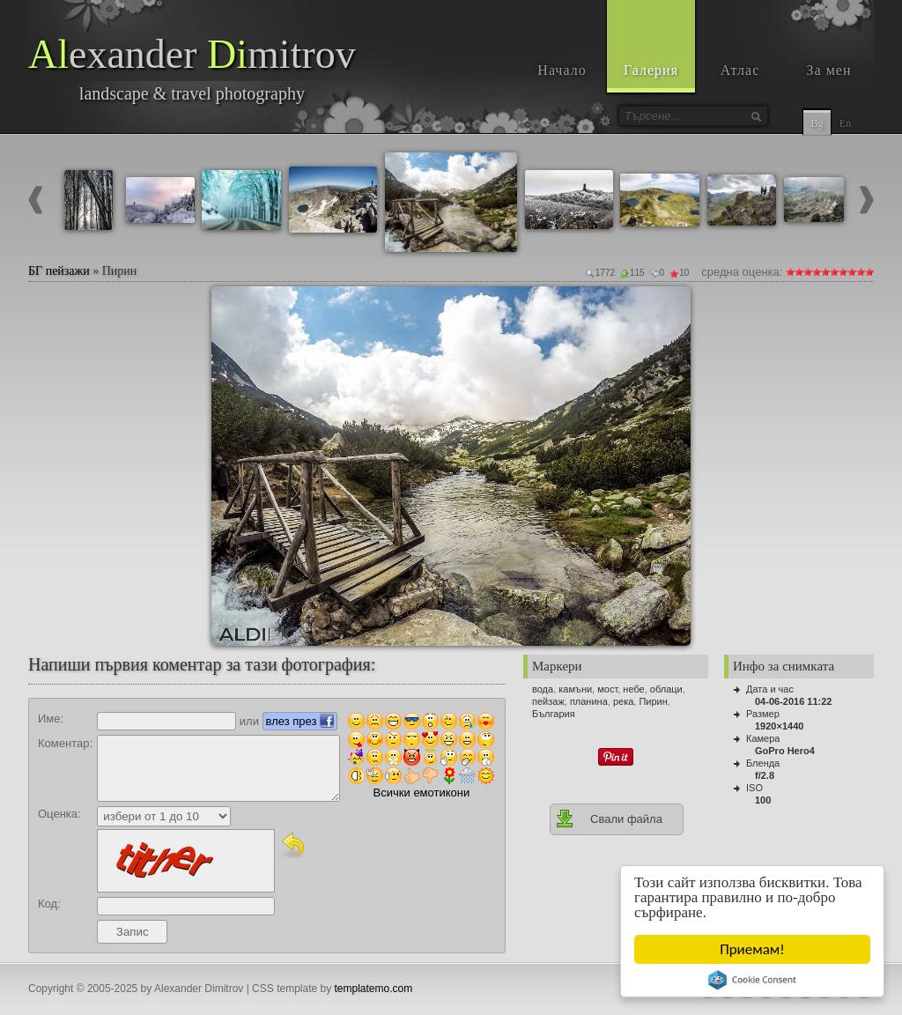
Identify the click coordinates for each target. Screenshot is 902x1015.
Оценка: (59, 813)
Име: (50, 718)
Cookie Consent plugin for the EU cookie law (753, 979)
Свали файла (608, 818)
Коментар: (65, 743)
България (553, 713)
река (623, 701)
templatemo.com (374, 988)
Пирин (653, 701)
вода (542, 689)
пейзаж (548, 701)
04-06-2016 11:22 (793, 701)
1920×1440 (779, 726)
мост (607, 689)
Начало (561, 70)
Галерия (651, 70)
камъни (575, 689)
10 (869, 271)
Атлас (740, 70)
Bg (816, 123)
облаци (666, 689)
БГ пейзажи (59, 271)
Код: (49, 903)
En (845, 123)
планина (589, 701)
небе (633, 689)
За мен (829, 70)
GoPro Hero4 (785, 750)
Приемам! (753, 949)
